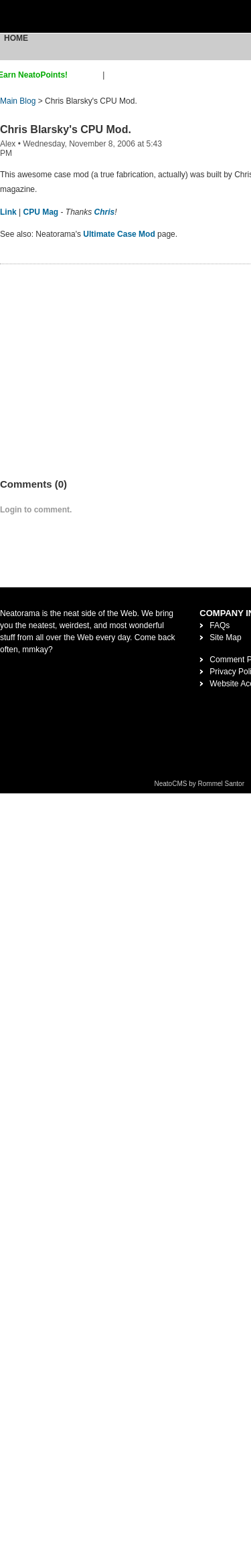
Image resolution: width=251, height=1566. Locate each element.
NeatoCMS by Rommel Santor (200, 783)
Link (8, 212)
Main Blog (17, 101)
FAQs (220, 625)
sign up (87, 75)
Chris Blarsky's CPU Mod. (65, 129)
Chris (104, 212)
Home (16, 38)
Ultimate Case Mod (119, 234)
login (115, 75)
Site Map (225, 637)
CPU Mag (40, 212)
